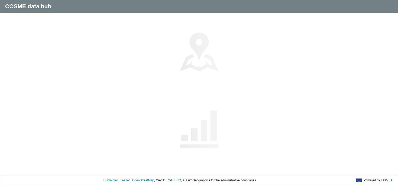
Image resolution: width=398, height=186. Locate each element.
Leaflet (125, 180)
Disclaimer (110, 180)
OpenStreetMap (143, 180)
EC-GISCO (173, 180)
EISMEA (387, 180)
